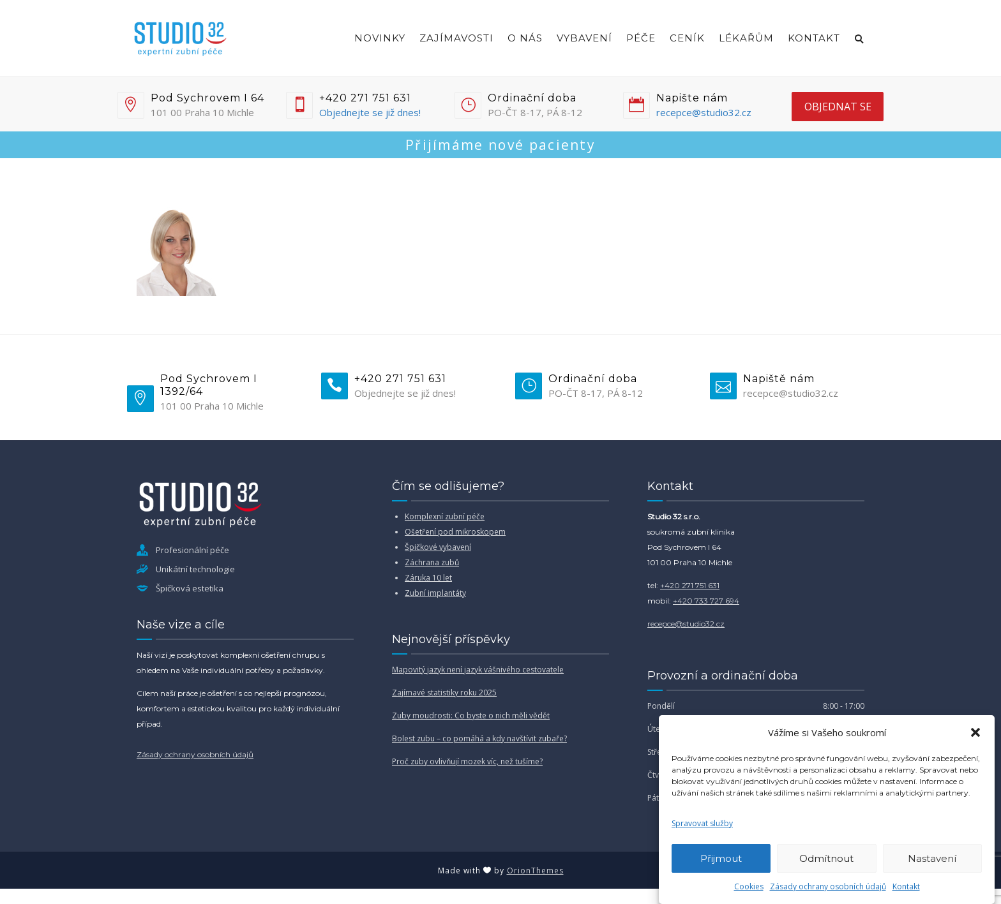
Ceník (687, 38)
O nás (525, 38)
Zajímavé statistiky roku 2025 (444, 692)
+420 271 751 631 (689, 585)
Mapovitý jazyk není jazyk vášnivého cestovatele (478, 669)
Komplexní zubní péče (445, 516)
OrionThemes (535, 870)
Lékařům (746, 38)
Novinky (379, 38)
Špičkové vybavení (438, 547)
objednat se (837, 107)
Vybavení (584, 38)
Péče (641, 38)
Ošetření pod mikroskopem (455, 531)
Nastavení (932, 858)
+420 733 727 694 (706, 600)
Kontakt (906, 886)
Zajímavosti (456, 38)
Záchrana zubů (432, 562)
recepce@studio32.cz (703, 112)
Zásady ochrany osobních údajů (828, 886)
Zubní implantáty (435, 593)
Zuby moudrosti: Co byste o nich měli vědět (471, 715)
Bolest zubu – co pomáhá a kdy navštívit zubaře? (479, 738)
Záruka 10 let (428, 577)
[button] (975, 732)
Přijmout (721, 858)
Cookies (749, 886)
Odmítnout (826, 858)
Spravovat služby (702, 823)
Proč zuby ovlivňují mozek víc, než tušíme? (467, 761)
